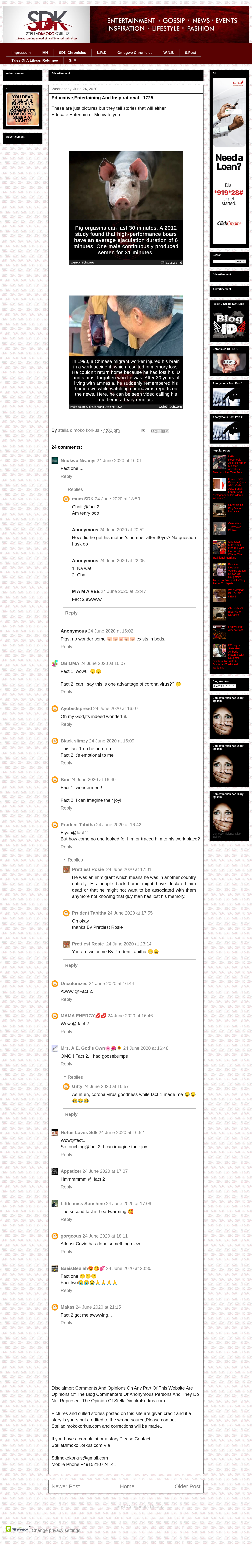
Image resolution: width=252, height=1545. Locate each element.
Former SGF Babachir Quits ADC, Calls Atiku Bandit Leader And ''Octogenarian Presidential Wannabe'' (229, 489)
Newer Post (66, 1486)
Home (127, 1486)
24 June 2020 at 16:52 (121, 1132)
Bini (65, 779)
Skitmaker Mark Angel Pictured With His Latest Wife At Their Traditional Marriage (228, 549)
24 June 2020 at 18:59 (117, 498)
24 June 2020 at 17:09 (128, 1203)
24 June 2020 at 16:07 (103, 663)
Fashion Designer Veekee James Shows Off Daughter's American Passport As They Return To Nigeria (229, 574)
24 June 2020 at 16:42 (118, 824)
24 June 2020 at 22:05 (122, 560)
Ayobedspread (76, 708)
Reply (66, 476)
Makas (67, 1307)
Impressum (21, 53)
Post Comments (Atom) (140, 1506)
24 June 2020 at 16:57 (106, 1086)
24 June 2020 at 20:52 (122, 529)
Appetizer (71, 1171)
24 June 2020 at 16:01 (119, 460)
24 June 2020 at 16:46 (130, 1015)
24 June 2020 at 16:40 (93, 779)
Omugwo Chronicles (135, 53)
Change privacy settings (56, 1530)
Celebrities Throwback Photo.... (234, 526)
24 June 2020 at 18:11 (105, 1236)
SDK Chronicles (72, 53)
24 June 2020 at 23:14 (129, 943)
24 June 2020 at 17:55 (130, 913)
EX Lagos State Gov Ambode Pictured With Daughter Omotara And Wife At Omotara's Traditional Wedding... (228, 656)
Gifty (77, 1086)
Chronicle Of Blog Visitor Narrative (235, 508)
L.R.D (101, 53)
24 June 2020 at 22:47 (123, 591)
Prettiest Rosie (88, 869)
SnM (73, 60)
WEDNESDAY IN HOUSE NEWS (236, 593)
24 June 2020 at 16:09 (111, 740)
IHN (45, 53)
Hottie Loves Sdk (79, 1132)
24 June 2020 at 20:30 (128, 1268)
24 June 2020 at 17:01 (129, 869)
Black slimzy (74, 740)
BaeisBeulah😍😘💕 (83, 1268)
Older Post (187, 1486)
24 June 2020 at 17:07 (105, 1171)
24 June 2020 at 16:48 (145, 1048)
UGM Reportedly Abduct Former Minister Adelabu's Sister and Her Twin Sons (229, 464)
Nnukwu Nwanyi (78, 460)
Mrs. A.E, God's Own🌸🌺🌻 (91, 1048)
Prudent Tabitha (78, 824)
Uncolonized (74, 983)
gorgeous (71, 1236)
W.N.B (169, 53)
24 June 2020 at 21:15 (98, 1307)
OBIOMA (70, 663)
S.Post (190, 53)
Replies (75, 489)
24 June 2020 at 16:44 (111, 983)
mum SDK (83, 498)
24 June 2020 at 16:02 (110, 630)
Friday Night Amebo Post (235, 628)
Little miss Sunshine (83, 1203)
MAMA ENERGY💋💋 (83, 1015)
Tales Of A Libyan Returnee (35, 60)
